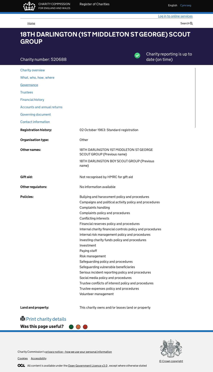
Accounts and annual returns (41, 107)
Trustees (26, 92)
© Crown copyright (171, 361)
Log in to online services (175, 16)
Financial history (32, 100)
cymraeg (185, 5)
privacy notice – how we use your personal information (78, 351)
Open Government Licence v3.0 (87, 365)
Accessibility (38, 358)
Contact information (35, 122)
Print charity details (43, 319)
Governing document (35, 114)
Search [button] (186, 23)
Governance (29, 85)
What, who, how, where (37, 77)
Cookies (23, 358)
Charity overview (32, 70)
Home (31, 23)
